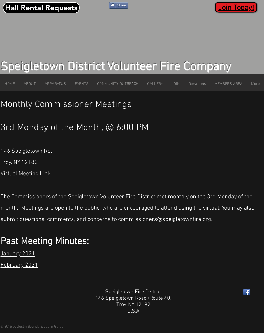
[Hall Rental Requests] (41, 7)
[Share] (118, 5)
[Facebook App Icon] (246, 292)
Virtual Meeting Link (26, 173)
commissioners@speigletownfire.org (164, 219)
